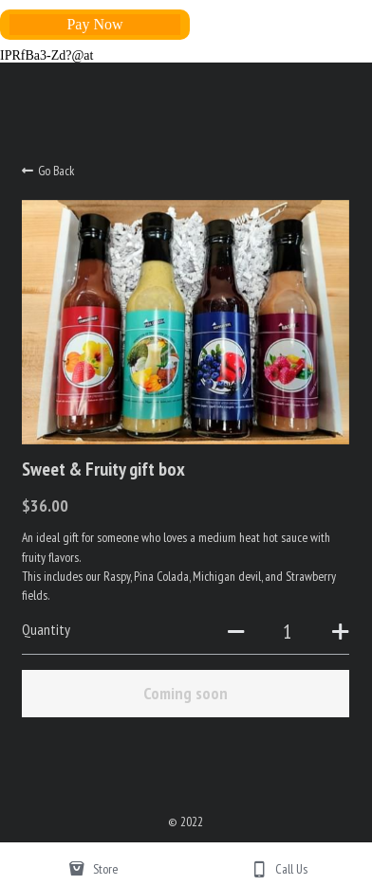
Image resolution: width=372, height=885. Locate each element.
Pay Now (94, 24)
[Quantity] (287, 631)
